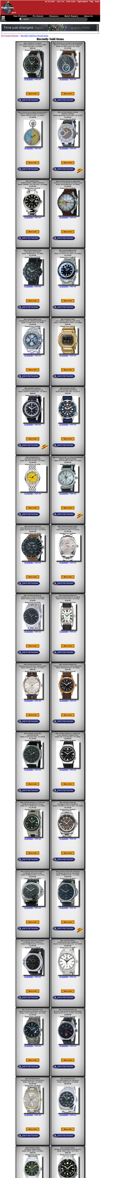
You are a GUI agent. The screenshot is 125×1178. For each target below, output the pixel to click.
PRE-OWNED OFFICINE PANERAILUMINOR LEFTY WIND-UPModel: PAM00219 (32, 942)
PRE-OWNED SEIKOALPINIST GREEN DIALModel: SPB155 (31, 1149)
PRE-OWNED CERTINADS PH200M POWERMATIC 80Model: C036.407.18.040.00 (30, 390)
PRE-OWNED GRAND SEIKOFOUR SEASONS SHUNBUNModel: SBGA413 (67, 528)
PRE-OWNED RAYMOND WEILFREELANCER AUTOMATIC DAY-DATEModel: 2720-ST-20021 (32, 1011)
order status (71, 2)
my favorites (50, 2)
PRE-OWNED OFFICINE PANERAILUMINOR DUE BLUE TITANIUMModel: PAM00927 (67, 873)
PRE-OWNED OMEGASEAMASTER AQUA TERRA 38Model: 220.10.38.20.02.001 (66, 942)
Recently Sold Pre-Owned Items (34, 36)
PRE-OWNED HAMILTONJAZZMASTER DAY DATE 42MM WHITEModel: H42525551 (32, 666)
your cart (60, 2)
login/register (82, 2)
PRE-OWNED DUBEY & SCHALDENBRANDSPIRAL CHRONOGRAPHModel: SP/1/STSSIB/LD (68, 459)
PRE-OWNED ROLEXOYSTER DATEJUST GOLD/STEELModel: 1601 (32, 1080)
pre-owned (38, 16)
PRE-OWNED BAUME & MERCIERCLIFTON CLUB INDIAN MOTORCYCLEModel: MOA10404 (68, 182)
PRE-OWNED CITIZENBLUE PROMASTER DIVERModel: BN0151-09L (66, 390)
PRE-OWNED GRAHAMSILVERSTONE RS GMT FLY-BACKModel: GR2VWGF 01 (32, 528)
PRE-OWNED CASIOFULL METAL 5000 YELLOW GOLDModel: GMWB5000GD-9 (67, 320)
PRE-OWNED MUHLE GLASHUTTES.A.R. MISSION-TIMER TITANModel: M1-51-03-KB (67, 735)
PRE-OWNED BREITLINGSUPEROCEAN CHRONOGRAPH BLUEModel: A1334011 (32, 320)
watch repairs (71, 16)
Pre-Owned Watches (10, 36)
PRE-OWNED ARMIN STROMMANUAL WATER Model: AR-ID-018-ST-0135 (65, 113)
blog (91, 2)
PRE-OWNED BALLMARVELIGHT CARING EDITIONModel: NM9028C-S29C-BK (31, 182)
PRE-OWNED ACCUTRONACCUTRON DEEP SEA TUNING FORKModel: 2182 (32, 44)
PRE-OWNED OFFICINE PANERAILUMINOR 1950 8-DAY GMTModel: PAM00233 (32, 873)
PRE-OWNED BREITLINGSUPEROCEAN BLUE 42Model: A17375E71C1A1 (65, 251)
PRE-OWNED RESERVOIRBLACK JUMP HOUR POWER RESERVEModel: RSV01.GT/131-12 (67, 1011)
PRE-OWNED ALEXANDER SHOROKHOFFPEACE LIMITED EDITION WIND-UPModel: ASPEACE (32, 113)
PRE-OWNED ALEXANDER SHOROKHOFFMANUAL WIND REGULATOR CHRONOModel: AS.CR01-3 (68, 44)
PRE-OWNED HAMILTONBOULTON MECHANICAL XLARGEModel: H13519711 (68, 597)
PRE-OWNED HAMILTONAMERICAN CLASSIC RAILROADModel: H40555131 (32, 597)
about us (88, 16)
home (97, 2)
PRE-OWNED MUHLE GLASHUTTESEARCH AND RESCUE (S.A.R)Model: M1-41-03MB (32, 804)
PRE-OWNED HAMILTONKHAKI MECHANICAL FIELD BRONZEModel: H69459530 (67, 666)
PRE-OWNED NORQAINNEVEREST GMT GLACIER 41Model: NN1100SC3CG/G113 (65, 804)
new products (20, 16)
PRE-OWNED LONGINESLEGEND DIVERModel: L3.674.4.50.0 (30, 735)
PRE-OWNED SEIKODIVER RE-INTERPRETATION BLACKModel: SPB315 (68, 1149)
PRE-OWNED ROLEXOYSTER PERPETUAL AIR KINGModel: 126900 (68, 1080)
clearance (54, 16)
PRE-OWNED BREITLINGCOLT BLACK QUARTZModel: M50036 (31, 251)
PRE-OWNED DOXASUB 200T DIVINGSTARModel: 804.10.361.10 (30, 459)
